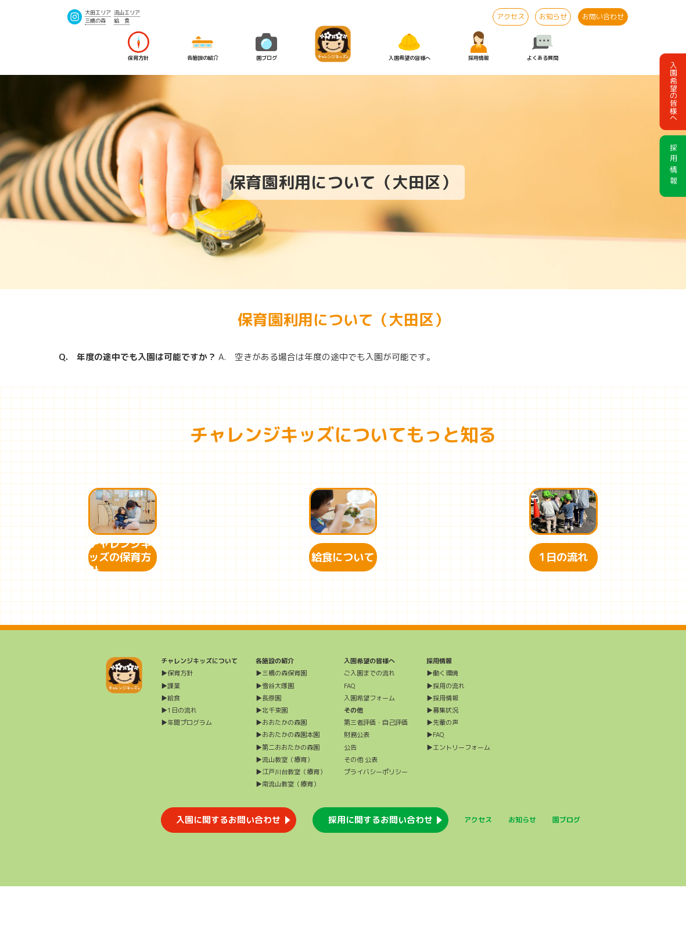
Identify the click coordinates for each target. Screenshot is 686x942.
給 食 (122, 20)
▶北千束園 (272, 766)
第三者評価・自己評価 (376, 778)
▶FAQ (435, 791)
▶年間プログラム (186, 778)
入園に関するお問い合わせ (228, 875)
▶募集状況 (442, 766)
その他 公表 (361, 815)
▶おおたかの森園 (281, 778)
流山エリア (127, 12)
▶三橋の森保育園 (281, 729)
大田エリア (98, 12)
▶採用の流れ (445, 741)
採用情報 (478, 46)
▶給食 (170, 753)
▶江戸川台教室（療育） (291, 827)
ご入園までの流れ (369, 729)
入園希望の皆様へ (409, 46)
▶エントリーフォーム (458, 803)
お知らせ (553, 16)
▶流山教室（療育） (284, 815)
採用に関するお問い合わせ (380, 875)
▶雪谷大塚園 (275, 741)
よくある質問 (542, 46)
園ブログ (266, 46)
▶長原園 (268, 753)
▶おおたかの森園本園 (287, 791)
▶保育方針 (177, 729)
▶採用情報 (442, 753)
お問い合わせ (603, 16)
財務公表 (356, 791)
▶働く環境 (442, 729)
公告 (350, 803)
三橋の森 (95, 20)
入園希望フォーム (369, 753)
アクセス (511, 16)
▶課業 (170, 741)
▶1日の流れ (179, 766)
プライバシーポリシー (376, 827)
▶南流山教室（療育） (287, 839)
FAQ (349, 741)
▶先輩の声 (442, 778)
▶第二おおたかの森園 (287, 803)
